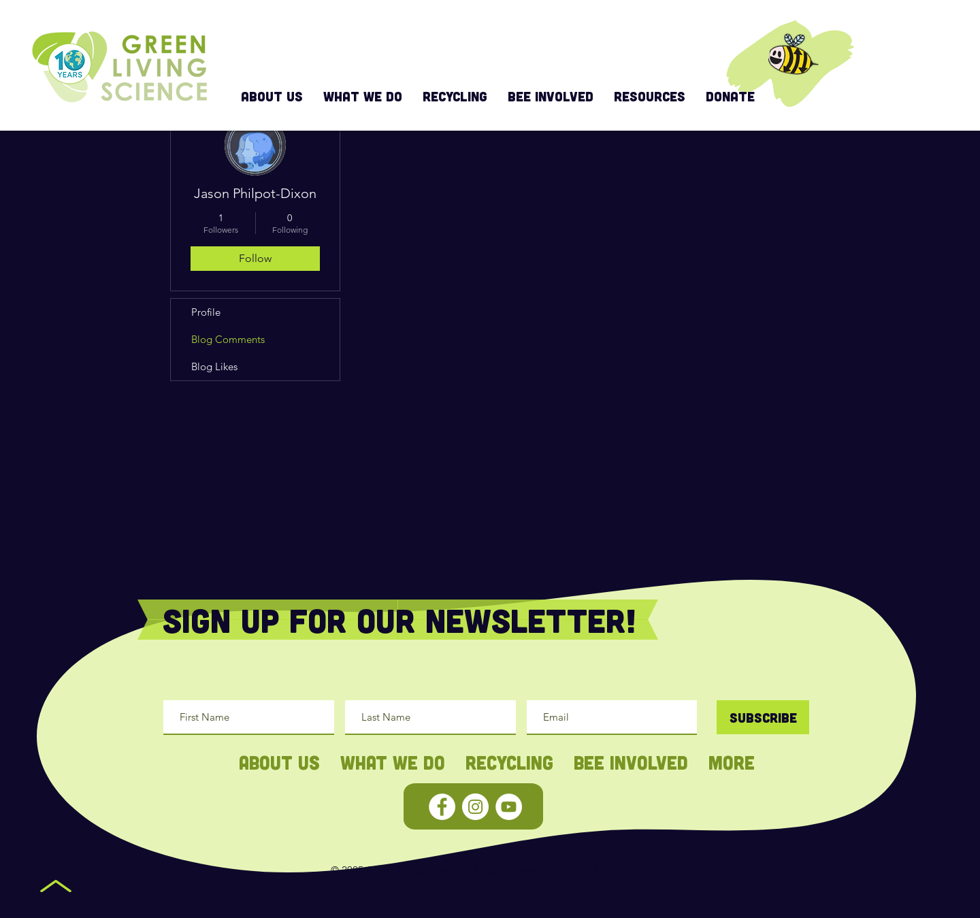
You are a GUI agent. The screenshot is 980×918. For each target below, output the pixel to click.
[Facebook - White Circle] (442, 806)
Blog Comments (228, 339)
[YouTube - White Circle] (508, 806)
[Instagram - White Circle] (475, 806)
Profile (205, 312)
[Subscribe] (763, 717)
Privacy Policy (591, 870)
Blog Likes (214, 366)
